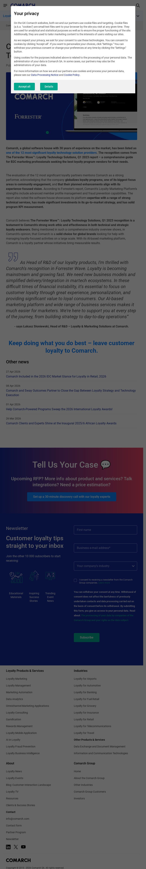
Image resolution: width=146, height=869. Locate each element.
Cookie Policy (71, 74)
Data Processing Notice (44, 74)
